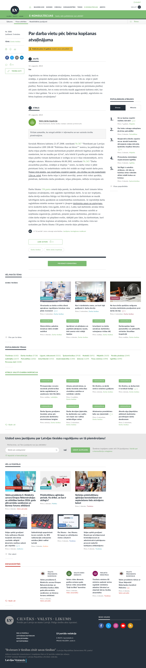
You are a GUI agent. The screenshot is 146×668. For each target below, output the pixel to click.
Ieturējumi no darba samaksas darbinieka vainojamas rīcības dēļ (102, 328)
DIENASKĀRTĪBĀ (69, 7)
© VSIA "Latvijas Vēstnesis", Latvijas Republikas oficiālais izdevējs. (31, 657)
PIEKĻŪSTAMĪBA (22, 638)
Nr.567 (78, 144)
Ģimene (83, 359)
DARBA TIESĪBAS (11, 283)
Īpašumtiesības (134, 181)
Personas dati (13, 362)
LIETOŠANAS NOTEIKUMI (25, 636)
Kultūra (45, 546)
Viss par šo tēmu (15, 337)
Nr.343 (86, 161)
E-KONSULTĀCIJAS (91, 7)
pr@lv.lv (72, 641)
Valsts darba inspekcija (48, 121)
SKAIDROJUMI (39, 7)
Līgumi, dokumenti (50, 356)
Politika (54, 503)
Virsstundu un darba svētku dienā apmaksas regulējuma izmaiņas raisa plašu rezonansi (55, 308)
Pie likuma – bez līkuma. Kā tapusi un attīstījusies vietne (68, 535)
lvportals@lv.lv (68, 638)
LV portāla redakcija (66, 633)
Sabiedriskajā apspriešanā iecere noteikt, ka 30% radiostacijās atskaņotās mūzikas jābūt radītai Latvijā (42, 538)
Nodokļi (88, 356)
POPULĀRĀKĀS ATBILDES (122, 99)
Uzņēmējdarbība (65, 359)
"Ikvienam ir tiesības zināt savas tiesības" (30, 649)
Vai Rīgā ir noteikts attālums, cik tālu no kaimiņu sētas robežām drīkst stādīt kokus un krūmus (127, 173)
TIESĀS (79, 7)
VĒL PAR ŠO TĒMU (13, 275)
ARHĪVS (102, 7)
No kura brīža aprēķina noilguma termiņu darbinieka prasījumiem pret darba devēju (125, 308)
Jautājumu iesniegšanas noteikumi (74, 231)
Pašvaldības (133, 134)
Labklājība (12, 359)
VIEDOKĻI (57, 7)
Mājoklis (132, 124)
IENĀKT (138, 2)
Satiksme (20, 549)
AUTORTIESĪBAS (22, 641)
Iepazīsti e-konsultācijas (17, 455)
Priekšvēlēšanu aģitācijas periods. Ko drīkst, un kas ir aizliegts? (53, 497)
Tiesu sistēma (99, 359)
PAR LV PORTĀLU (22, 633)
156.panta (46, 189)
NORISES (49, 7)
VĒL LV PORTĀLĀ (13, 464)
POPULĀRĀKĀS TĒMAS (15, 347)
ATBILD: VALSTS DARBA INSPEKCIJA (21, 372)
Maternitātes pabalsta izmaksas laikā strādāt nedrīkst (49, 328)
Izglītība (132, 163)
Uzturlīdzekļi (46, 359)
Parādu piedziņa (120, 356)
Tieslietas (12, 356)
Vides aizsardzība (72, 593)
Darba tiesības (15, 41)
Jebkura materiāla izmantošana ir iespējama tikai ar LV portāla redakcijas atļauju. (37, 654)
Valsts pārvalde (22, 509)
